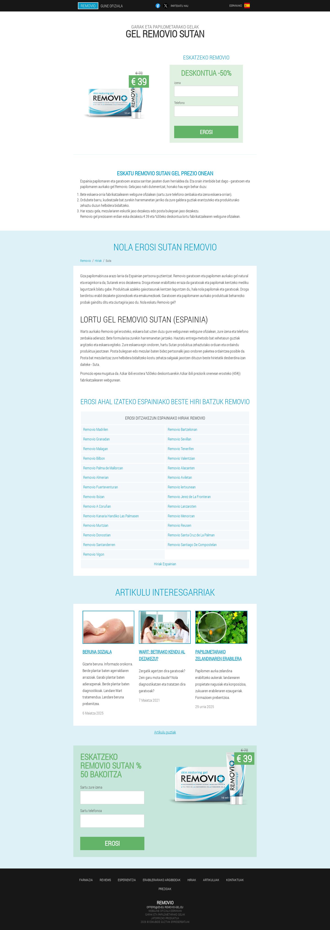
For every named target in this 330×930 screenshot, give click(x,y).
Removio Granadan (96, 439)
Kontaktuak (235, 880)
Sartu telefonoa (91, 810)
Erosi (206, 132)
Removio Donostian (97, 534)
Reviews (105, 880)
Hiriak (191, 880)
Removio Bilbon (94, 458)
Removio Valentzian (181, 458)
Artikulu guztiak (165, 732)
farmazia (86, 880)
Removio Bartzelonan (182, 429)
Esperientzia (127, 880)
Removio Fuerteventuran (100, 487)
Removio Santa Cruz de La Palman (191, 534)
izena (177, 82)
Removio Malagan (95, 448)
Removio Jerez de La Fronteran (189, 496)
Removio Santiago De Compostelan (192, 544)
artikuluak (211, 880)
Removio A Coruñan (97, 506)
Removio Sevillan (179, 439)
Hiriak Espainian (165, 563)
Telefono (179, 102)
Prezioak (165, 889)
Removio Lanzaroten (182, 506)
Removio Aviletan (180, 477)
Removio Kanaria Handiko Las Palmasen (111, 515)
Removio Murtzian (95, 525)
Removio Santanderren (99, 544)
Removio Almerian (96, 477)
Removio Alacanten (181, 467)
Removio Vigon (93, 554)
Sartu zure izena (91, 787)
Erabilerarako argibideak (162, 880)
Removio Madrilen (95, 429)
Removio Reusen (179, 525)
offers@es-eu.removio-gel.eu (165, 907)
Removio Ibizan (93, 496)
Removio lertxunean (182, 487)
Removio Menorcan (181, 515)
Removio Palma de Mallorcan (103, 467)
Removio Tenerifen (181, 448)
